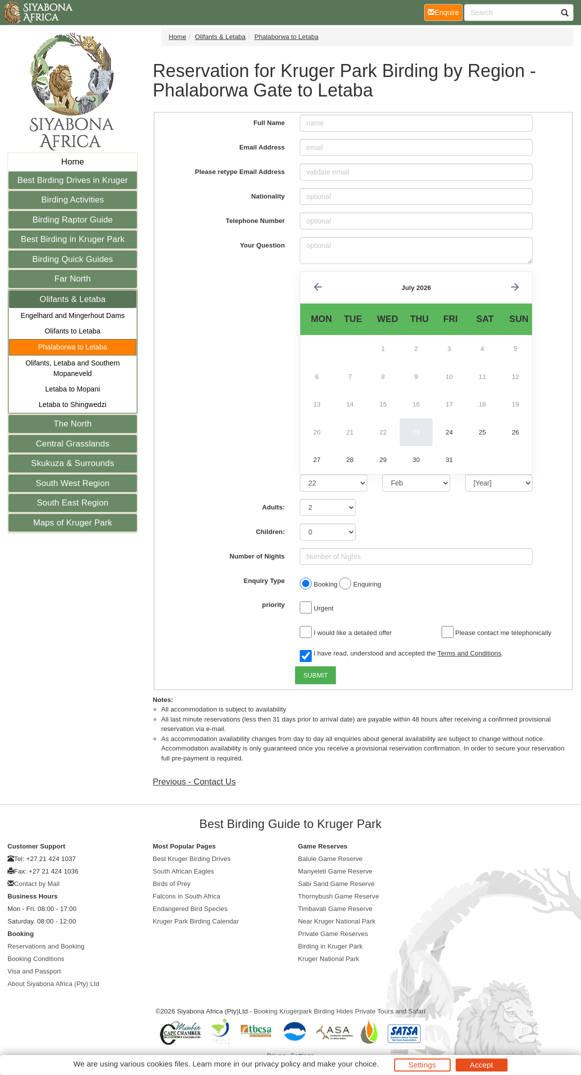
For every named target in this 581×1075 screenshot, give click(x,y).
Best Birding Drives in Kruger (72, 180)
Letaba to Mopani (72, 389)
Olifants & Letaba (72, 299)
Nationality (268, 196)
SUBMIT (315, 675)
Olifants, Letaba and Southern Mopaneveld (72, 368)
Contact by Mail (36, 884)
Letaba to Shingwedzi (72, 404)
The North (72, 423)
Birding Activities (72, 199)
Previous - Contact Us (194, 781)
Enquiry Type (264, 580)
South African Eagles (183, 871)
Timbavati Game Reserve (335, 908)
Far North (72, 279)
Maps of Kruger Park (72, 523)
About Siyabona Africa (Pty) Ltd (53, 984)
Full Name (269, 122)
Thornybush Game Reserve (338, 896)
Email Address (262, 147)
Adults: (273, 507)
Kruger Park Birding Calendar (196, 921)
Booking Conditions (35, 958)
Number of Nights (257, 556)
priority (273, 604)
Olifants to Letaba (73, 331)
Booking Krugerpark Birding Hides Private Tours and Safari (340, 1011)
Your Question (262, 245)
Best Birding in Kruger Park (73, 239)
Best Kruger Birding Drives (192, 858)
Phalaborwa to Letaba (72, 347)
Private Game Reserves (333, 934)
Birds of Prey (172, 884)
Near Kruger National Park (337, 921)
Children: (270, 532)
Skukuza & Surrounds (72, 463)
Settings (422, 1064)
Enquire (445, 11)
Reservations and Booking (45, 946)
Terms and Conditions (470, 653)
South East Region (72, 503)
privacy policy (277, 1064)
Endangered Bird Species (190, 908)
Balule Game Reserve (330, 858)
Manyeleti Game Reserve (335, 871)
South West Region (72, 483)
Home (72, 161)
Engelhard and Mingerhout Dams (72, 316)
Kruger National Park (329, 958)
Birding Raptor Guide (72, 219)
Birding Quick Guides (72, 259)
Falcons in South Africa (186, 896)
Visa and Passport (34, 971)
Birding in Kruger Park (330, 946)
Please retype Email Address (240, 172)
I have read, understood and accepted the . (401, 654)
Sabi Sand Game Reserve (336, 884)
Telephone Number (255, 220)
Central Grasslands (72, 443)
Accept (481, 1064)
